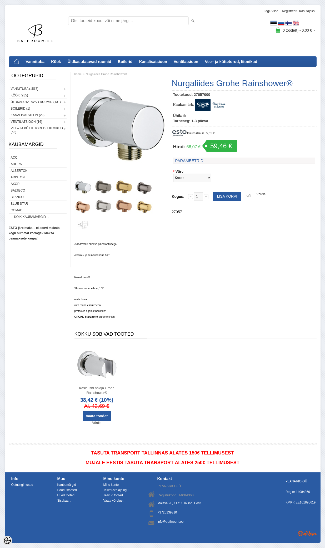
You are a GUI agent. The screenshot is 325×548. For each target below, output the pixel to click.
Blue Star (19, 204)
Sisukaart (64, 500)
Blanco (17, 197)
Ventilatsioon (186, 61)
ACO (14, 157)
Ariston (18, 177)
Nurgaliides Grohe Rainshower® (106, 74)
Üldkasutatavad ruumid (89, 61)
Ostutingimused (22, 485)
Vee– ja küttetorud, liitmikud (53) (37, 130)
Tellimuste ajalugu (115, 490)
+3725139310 (167, 512)
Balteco (18, 190)
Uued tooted (65, 495)
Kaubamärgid (66, 485)
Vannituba (35, 61)
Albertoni (20, 171)
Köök (56, 61)
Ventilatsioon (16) (26, 122)
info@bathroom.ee (171, 521)
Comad (17, 210)
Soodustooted (67, 490)
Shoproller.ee (307, 533)
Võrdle (261, 194)
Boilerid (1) (20, 108)
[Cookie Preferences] (7, 540)
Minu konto (111, 485)
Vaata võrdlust (113, 500)
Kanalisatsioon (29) (27, 115)
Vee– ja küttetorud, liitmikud (231, 61)
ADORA (16, 164)
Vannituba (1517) (24, 89)
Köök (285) (19, 95)
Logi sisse (271, 11)
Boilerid (125, 61)
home (78, 74)
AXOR (15, 184)
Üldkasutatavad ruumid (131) (36, 102)
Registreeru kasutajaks (298, 11)
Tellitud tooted (113, 495)
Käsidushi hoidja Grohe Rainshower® (96, 390)
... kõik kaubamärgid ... (30, 217)
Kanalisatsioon (153, 61)
